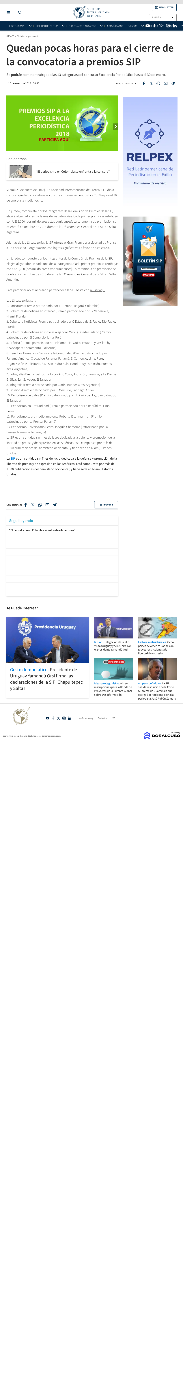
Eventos (132, 26)
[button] (164, 7)
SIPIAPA (10, 36)
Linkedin (69, 718)
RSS (113, 718)
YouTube (47, 718)
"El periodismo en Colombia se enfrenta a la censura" (42, 530)
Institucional (17, 26)
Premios (153, 26)
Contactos (102, 718)
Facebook (53, 718)
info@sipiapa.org (85, 718)
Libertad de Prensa (47, 26)
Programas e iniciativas (82, 26)
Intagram (64, 718)
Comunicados (115, 26)
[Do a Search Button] (19, 12)
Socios (173, 26)
